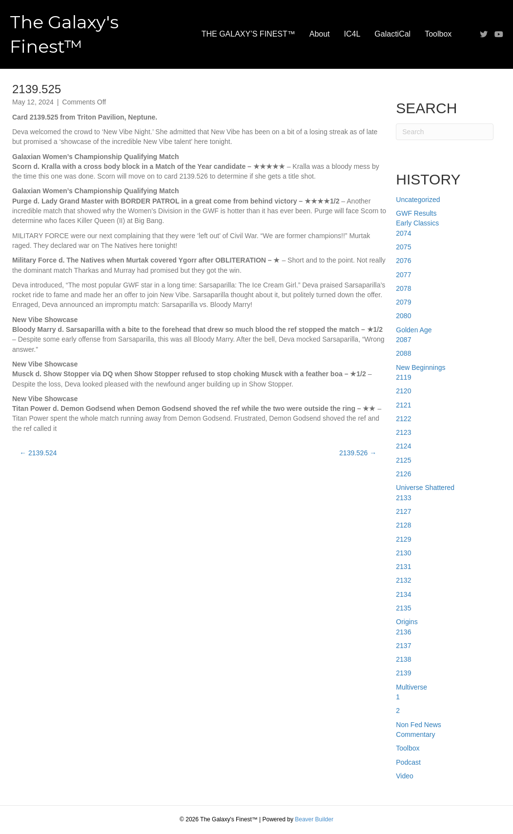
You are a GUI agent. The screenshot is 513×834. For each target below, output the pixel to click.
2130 (403, 553)
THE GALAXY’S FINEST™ (248, 34)
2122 (403, 419)
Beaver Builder (314, 819)
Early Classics (417, 223)
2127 (403, 511)
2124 (403, 446)
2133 (403, 498)
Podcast (408, 762)
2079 (403, 302)
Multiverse (411, 687)
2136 (403, 632)
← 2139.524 (38, 453)
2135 (403, 608)
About (319, 34)
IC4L (352, 34)
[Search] (444, 131)
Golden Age (413, 330)
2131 (403, 566)
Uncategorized (418, 199)
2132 (403, 580)
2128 (403, 525)
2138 (403, 659)
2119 (403, 377)
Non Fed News (418, 725)
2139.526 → (357, 453)
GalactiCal (392, 34)
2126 (403, 474)
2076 (403, 260)
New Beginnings (420, 367)
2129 (403, 539)
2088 (403, 353)
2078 (403, 288)
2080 (403, 316)
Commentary (415, 734)
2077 (403, 275)
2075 (403, 247)
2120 (403, 391)
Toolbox (438, 34)
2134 (403, 594)
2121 (403, 405)
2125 (403, 460)
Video (404, 776)
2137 (403, 646)
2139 (403, 673)
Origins (406, 622)
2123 (403, 432)
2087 (403, 340)
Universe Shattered (425, 487)
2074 (403, 233)
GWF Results (416, 213)
